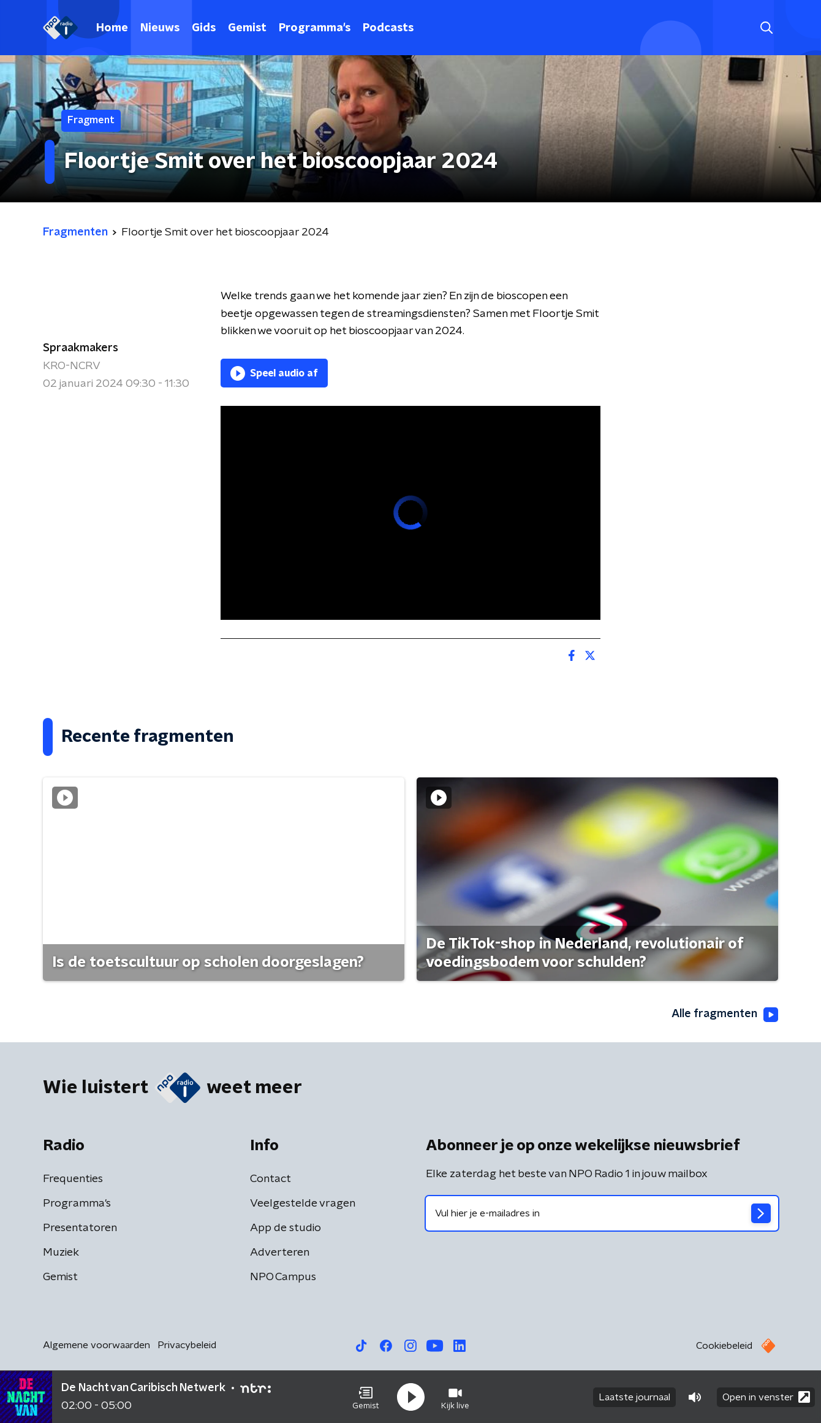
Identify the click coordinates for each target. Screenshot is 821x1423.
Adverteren (279, 1252)
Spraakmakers (80, 348)
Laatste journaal (634, 1397)
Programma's (314, 28)
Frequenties (73, 1179)
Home (112, 28)
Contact (270, 1179)
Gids (204, 28)
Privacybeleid (186, 1345)
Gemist (247, 28)
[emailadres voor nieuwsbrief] (602, 1213)
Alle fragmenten (725, 1014)
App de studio (285, 1228)
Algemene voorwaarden (96, 1345)
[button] (365, 1397)
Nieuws (160, 28)
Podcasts (388, 28)
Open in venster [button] (766, 1397)
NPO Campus (283, 1277)
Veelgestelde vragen (302, 1203)
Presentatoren (80, 1228)
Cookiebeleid (724, 1346)
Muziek (61, 1252)
